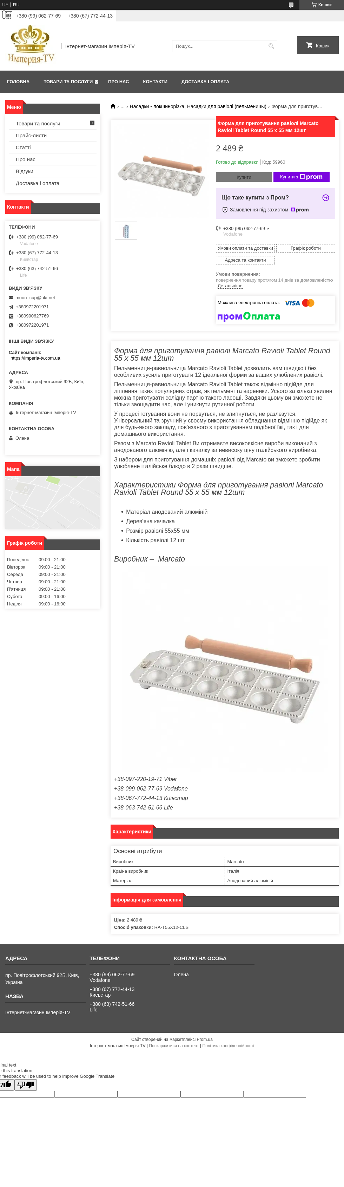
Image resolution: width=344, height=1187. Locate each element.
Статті (23, 147)
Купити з (301, 177)
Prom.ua (205, 1039)
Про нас (118, 81)
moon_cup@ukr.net (35, 297)
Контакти (155, 81)
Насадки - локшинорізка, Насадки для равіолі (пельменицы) (198, 106)
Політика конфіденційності (228, 1045)
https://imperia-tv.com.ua (35, 358)
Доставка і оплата (205, 81)
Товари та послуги (68, 81)
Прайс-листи (31, 135)
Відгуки (24, 171)
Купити (244, 177)
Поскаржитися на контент (174, 1045)
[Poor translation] (25, 1085)
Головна (18, 81)
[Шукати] (271, 46)
